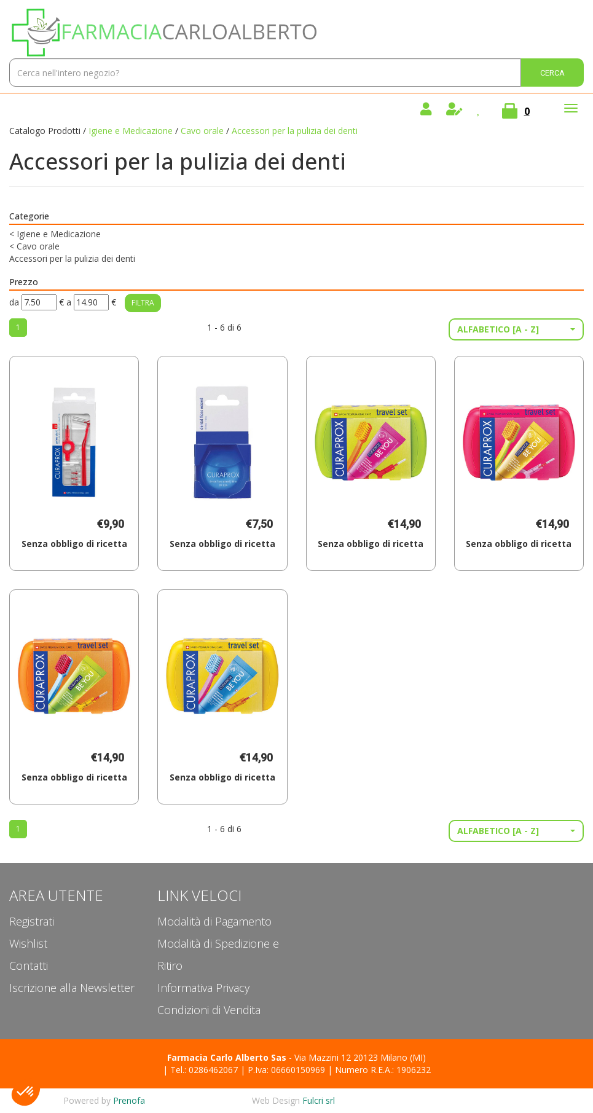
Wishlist (28, 943)
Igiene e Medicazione (130, 130)
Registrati (31, 921)
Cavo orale (202, 130)
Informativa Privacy (203, 987)
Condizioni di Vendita (209, 1009)
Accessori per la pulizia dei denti (72, 258)
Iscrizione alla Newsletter (72, 987)
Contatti (28, 965)
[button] (516, 329)
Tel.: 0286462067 (204, 1070)
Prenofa (129, 1100)
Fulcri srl (318, 1100)
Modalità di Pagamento (214, 921)
